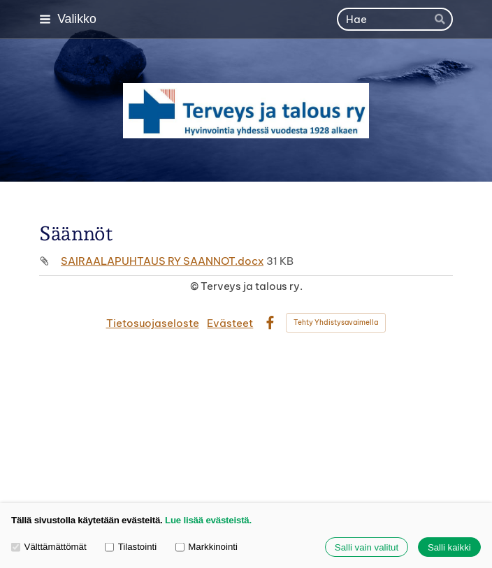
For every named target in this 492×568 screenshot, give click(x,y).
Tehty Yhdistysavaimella (336, 322)
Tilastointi (131, 546)
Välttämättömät (49, 546)
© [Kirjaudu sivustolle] (195, 286)
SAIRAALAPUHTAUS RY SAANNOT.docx (162, 261)
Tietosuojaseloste (152, 323)
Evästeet (230, 323)
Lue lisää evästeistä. (208, 520)
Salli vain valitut (366, 547)
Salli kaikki (449, 547)
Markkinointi (206, 546)
